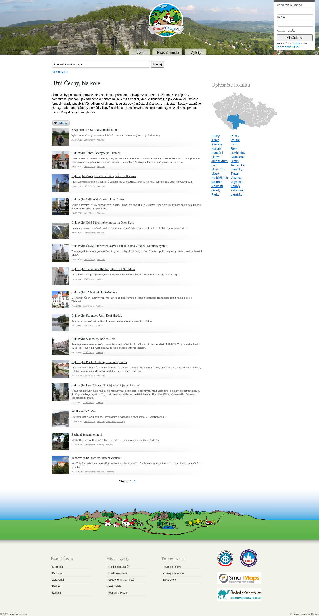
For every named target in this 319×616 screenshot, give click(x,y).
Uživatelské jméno (289, 5)
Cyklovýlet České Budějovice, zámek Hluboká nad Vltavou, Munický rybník (119, 246)
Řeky (234, 148)
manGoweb (312, 614)
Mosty (215, 173)
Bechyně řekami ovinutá (87, 434)
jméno (280, 46)
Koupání (217, 152)
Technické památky (115, 421)
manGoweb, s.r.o (18, 614)
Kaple (215, 140)
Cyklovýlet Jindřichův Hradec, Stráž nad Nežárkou (103, 269)
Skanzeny (237, 157)
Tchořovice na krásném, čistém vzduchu (96, 458)
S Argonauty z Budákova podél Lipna (95, 129)
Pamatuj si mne (284, 31)
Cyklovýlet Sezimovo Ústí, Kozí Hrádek (97, 315)
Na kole (101, 140)
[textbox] (101, 64)
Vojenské (237, 182)
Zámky (235, 186)
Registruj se (291, 46)
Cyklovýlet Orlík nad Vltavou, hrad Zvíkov (98, 199)
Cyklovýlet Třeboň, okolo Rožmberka (95, 292)
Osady (215, 190)
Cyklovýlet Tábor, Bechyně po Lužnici (96, 153)
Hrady (215, 136)
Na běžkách (219, 177)
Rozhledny (238, 152)
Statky (235, 161)
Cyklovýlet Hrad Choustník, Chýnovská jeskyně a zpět (106, 385)
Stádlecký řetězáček (84, 411)
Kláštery (217, 144)
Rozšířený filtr (60, 71)
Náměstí (217, 186)
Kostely (100, 444)
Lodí (214, 165)
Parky (215, 194)
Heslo (281, 17)
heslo (298, 43)
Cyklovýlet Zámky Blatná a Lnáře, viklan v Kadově (104, 176)
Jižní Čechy (89, 140)
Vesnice (110, 471)
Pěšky (235, 136)
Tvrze (234, 173)
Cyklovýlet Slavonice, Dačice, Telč (93, 339)
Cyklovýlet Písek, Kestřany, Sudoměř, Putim (99, 362)
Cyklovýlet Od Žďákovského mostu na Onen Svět (103, 222)
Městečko (218, 169)
